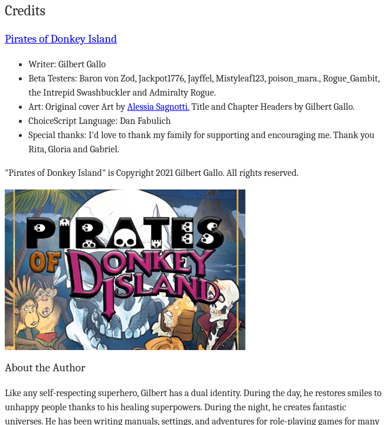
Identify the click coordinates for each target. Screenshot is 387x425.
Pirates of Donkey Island (61, 38)
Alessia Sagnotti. (158, 107)
